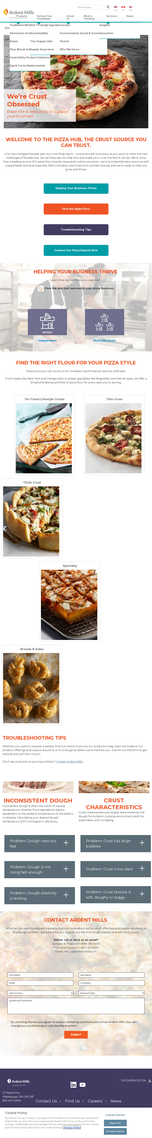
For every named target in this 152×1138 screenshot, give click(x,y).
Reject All (115, 1123)
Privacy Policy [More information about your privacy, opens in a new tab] (71, 1127)
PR (130, 10)
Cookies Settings (115, 1114)
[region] (76, 1123)
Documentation (133, 1080)
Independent (47, 340)
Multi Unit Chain (104, 340)
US (115, 10)
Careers (95, 1101)
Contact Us (46, 1101)
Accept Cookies (115, 1131)
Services (111, 16)
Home (9, 28)
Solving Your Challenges (44, 16)
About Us (70, 16)
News (129, 16)
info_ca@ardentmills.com (80, 951)
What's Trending (89, 16)
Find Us (72, 1101)
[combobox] (94, 7)
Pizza (46, 28)
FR (123, 10)
